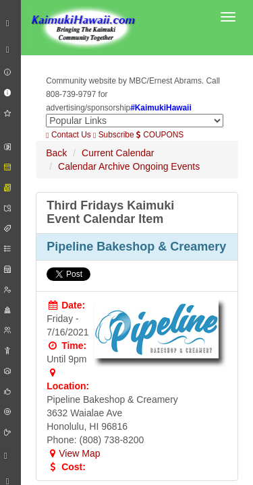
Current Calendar (118, 153)
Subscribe (113, 134)
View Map (73, 453)
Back (56, 153)
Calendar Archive (94, 166)
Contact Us (68, 134)
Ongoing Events (166, 166)
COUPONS (160, 134)
